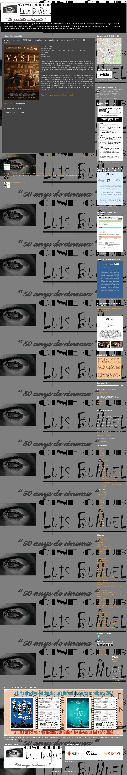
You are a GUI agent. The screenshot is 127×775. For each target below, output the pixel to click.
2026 (100, 448)
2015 (100, 518)
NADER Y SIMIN (101, 572)
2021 (100, 503)
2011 (100, 528)
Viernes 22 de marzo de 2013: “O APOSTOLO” (108, 608)
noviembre (103, 460)
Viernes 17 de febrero (102, 598)
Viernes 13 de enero (102, 590)
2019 (100, 508)
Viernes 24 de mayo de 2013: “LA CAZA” (107, 612)
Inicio (50, 156)
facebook (99, 401)
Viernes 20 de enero (102, 605)
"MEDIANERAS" (100, 551)
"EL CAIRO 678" (101, 542)
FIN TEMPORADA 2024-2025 (18, 182)
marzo (102, 492)
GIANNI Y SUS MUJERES (102, 565)
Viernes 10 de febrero (102, 580)
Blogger (74, 771)
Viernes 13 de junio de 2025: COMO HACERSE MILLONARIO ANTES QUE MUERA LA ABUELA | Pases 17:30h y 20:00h (38, 174)
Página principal (101, 649)
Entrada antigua (88, 156)
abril (102, 489)
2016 (100, 515)
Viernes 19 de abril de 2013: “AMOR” (106, 603)
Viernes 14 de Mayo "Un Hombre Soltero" (107, 592)
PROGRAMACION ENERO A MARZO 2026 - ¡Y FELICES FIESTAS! (25, 165)
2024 (100, 453)
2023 (100, 455)
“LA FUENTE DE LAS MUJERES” (104, 549)
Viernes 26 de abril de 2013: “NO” (105, 614)
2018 (100, 510)
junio (102, 468)
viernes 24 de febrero (102, 610)
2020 (100, 505)
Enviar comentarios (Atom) (17, 160)
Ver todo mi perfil (116, 682)
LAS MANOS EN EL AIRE (103, 567)
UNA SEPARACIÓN (101, 574)
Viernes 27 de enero (102, 617)
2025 (100, 450)
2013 (100, 523)
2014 (100, 520)
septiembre (104, 465)
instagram (99, 403)
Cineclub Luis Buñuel (116, 660)
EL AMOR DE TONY (101, 558)
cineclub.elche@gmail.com (103, 392)
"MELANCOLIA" (100, 553)
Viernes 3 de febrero (102, 619)
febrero (103, 494)
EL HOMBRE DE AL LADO (103, 560)
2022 (100, 500)
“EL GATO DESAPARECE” (103, 547)
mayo (102, 470)
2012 (100, 525)
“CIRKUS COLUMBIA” (102, 540)
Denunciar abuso (102, 654)
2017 (100, 513)
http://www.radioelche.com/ (104, 435)
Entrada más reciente (11, 156)
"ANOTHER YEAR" (101, 537)
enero (102, 497)
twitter (99, 406)
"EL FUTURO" (100, 544)
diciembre (103, 458)
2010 (100, 530)
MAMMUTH (100, 569)
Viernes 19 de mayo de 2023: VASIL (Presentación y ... (109, 481)
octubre (103, 463)
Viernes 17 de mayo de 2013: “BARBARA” (107, 601)
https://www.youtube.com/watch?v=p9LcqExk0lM (62, 95)
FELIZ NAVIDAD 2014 (102, 563)
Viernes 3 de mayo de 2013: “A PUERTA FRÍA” (108, 621)
